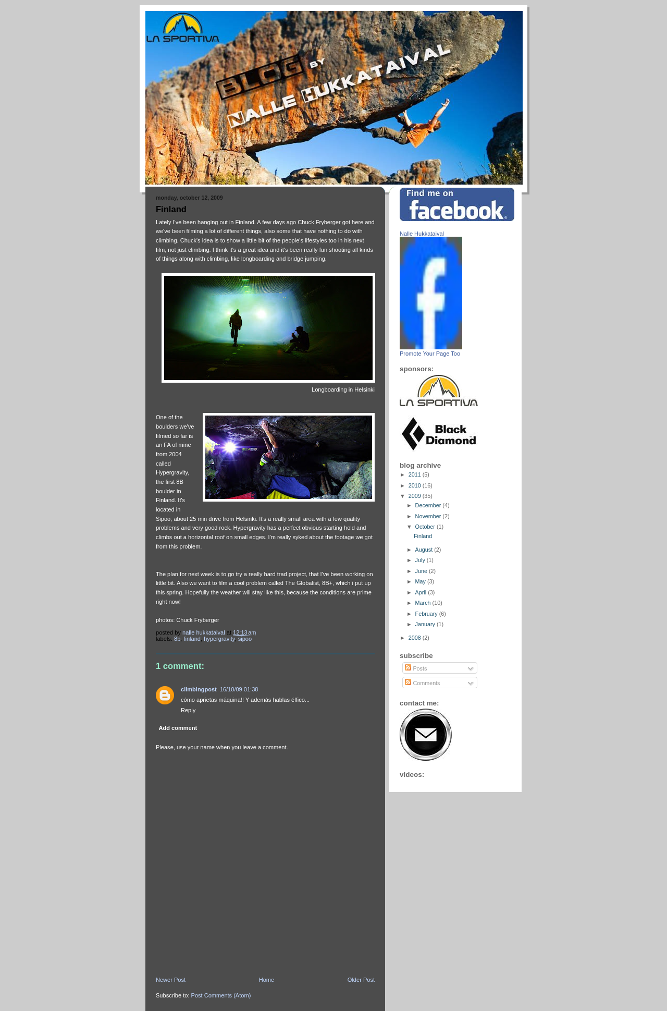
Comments (422, 683)
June (422, 571)
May (421, 581)
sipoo (245, 639)
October (426, 526)
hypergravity (219, 639)
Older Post (361, 980)
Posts (416, 668)
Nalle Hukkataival (422, 233)
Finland (192, 639)
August (425, 549)
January (426, 624)
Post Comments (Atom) (221, 995)
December (429, 505)
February (427, 614)
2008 (416, 638)
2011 (416, 474)
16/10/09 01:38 (239, 689)
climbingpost (199, 689)
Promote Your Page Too (430, 353)
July (421, 560)
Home (266, 980)
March (424, 603)
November (429, 516)
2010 (416, 485)
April (421, 592)
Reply (188, 710)
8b (177, 639)
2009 (416, 496)
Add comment (178, 728)
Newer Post (171, 980)
